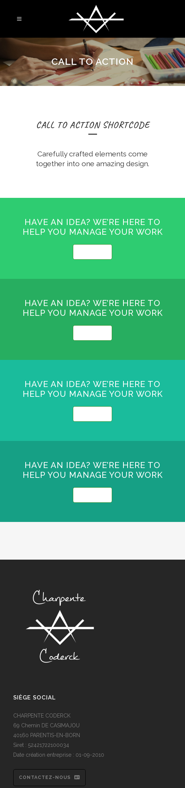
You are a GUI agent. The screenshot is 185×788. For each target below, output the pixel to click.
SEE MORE (92, 252)
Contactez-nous (49, 777)
